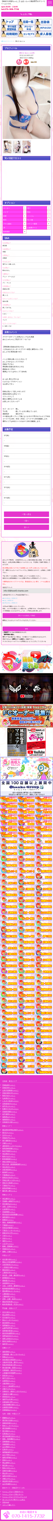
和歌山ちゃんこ (8, 1357)
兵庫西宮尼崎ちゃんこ (10, 1407)
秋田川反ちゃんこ (8, 1095)
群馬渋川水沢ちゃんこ (10, 1177)
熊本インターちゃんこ (10, 1425)
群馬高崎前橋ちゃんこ (10, 1148)
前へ (26, 520)
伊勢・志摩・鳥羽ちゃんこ (12, 1299)
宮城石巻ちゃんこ (8, 1087)
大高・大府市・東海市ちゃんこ (13, 1286)
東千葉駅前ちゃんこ (9, 1140)
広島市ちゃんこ (8, 1449)
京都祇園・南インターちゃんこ (13, 1354)
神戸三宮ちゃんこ (8, 1378)
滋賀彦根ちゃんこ (8, 1351)
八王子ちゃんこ (8, 1243)
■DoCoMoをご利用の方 (10, 598)
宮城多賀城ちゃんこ (9, 1111)
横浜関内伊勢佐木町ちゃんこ (13, 1130)
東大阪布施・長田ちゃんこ (12, 1367)
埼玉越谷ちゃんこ (8, 1198)
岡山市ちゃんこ (8, 1473)
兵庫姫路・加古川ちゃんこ (12, 1370)
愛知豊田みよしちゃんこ (11, 1291)
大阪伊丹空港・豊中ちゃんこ (13, 1362)
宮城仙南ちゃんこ (8, 1085)
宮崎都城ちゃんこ (8, 1441)
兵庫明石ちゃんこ (8, 1381)
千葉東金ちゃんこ (8, 1175)
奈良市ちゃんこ (8, 1375)
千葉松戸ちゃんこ (8, 1185)
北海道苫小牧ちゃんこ (10, 1122)
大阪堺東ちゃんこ (8, 1383)
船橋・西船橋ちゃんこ (10, 1246)
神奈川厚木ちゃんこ (9, 1162)
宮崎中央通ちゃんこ (9, 1471)
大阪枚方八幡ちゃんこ (10, 1394)
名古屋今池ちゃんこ (9, 1259)
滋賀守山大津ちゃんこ (10, 1399)
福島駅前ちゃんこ (8, 1119)
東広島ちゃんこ (8, 1465)
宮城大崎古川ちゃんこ (10, 1093)
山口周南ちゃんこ (8, 1447)
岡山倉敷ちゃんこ (8, 1463)
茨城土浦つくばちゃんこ (11, 1180)
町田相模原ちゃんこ (9, 1159)
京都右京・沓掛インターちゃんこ (14, 1391)
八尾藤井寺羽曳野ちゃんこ (12, 1373)
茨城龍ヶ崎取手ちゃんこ (11, 1201)
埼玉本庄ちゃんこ (8, 1167)
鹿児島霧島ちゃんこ (9, 1428)
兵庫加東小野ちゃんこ (10, 1402)
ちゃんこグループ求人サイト (13, 1494)
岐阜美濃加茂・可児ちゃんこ (13, 1304)
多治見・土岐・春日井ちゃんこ (13, 1275)
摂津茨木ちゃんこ (8, 1397)
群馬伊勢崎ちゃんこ (9, 1188)
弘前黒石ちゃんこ (8, 1098)
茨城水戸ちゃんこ (8, 1138)
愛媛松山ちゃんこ (8, 1418)
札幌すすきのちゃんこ (10, 1109)
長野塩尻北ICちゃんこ (10, 1336)
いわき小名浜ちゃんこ (10, 1101)
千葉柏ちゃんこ (8, 1225)
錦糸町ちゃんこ (8, 1172)
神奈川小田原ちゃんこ (10, 1183)
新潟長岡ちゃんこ (8, 1323)
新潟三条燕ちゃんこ (9, 1341)
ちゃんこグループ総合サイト (13, 1491)
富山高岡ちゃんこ (8, 1315)
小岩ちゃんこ (7, 1235)
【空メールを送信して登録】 (26, 616)
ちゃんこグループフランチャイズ (14, 1497)
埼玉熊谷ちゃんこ (8, 1154)
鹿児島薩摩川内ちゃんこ (11, 1436)
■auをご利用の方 (8, 600)
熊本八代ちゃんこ (8, 1468)
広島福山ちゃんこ (8, 1433)
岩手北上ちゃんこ (8, 1106)
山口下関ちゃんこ (8, 1455)
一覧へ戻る (26, 514)
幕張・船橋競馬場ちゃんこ (12, 1222)
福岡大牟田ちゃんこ (9, 1476)
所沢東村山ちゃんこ (9, 1204)
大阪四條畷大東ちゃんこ (11, 1404)
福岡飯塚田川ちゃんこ (10, 1452)
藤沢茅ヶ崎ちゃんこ (9, 1191)
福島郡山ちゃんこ (8, 1117)
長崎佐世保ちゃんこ (9, 1423)
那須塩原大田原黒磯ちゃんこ (13, 1214)
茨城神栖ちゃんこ (8, 1212)
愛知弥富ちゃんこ (8, 1270)
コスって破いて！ (8, 1505)
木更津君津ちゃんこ (9, 1169)
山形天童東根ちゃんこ (10, 1090)
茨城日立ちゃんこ (8, 1249)
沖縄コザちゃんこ (8, 1478)
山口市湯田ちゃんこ (9, 1484)
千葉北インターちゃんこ (11, 1230)
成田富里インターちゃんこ (12, 1146)
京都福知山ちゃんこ (9, 1410)
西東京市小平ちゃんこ (10, 1233)
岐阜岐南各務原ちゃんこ (11, 1288)
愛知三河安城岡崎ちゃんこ (12, 1262)
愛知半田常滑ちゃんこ (10, 1302)
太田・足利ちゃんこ (9, 1206)
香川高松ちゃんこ (8, 1431)
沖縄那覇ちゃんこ (8, 1444)
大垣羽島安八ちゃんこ (10, 1264)
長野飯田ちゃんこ (8, 1325)
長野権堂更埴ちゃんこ (10, 1331)
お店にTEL (26, 14)
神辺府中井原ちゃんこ (10, 1481)
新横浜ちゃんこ (8, 1220)
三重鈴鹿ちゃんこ (8, 1296)
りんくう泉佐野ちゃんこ (11, 1386)
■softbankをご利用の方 (10, 603)
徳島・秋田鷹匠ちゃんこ (11, 1439)
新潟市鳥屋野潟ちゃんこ (11, 1333)
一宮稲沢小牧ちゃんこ (10, 1267)
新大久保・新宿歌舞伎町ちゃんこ (14, 1164)
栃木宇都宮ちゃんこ (9, 1151)
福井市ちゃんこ (8, 1344)
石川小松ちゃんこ (8, 1312)
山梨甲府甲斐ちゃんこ (10, 1328)
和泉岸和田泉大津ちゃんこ (12, 1365)
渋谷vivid (5, 1502)
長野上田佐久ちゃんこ (10, 1338)
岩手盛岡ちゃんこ (8, 1114)
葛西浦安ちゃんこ (8, 1217)
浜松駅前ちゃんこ (8, 1283)
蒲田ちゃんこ (7, 1241)
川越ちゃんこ (7, 1143)
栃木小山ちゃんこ (8, 1156)
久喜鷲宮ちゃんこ (8, 1209)
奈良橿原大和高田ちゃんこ (12, 1360)
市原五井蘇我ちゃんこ (10, 1228)
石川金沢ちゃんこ (8, 1317)
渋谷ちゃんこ (7, 1238)
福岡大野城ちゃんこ (9, 1457)
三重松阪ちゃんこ (8, 1294)
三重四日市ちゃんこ (9, 1272)
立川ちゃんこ (7, 1135)
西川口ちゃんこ (8, 1132)
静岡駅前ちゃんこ (8, 1278)
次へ (26, 527)
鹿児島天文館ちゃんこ (10, 1420)
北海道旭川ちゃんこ (9, 1103)
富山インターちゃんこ (10, 1320)
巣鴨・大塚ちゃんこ (9, 1251)
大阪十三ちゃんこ (8, 1389)
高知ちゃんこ (7, 1460)
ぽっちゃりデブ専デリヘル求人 (13, 1500)
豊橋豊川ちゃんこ (8, 1280)
